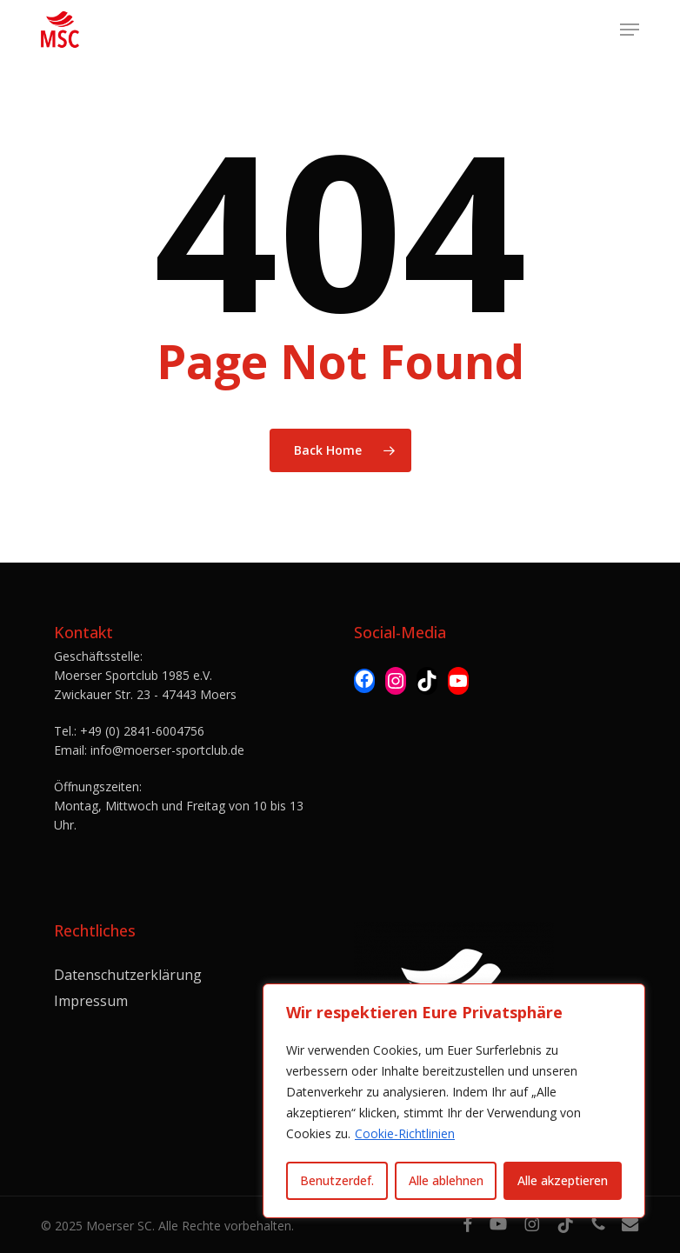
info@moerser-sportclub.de (167, 750)
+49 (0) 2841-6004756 (142, 731)
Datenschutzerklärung (128, 974)
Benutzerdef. (337, 1180)
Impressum (91, 1000)
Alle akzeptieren (562, 1180)
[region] (454, 1100)
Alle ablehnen (446, 1180)
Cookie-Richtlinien (405, 1133)
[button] (629, 29)
